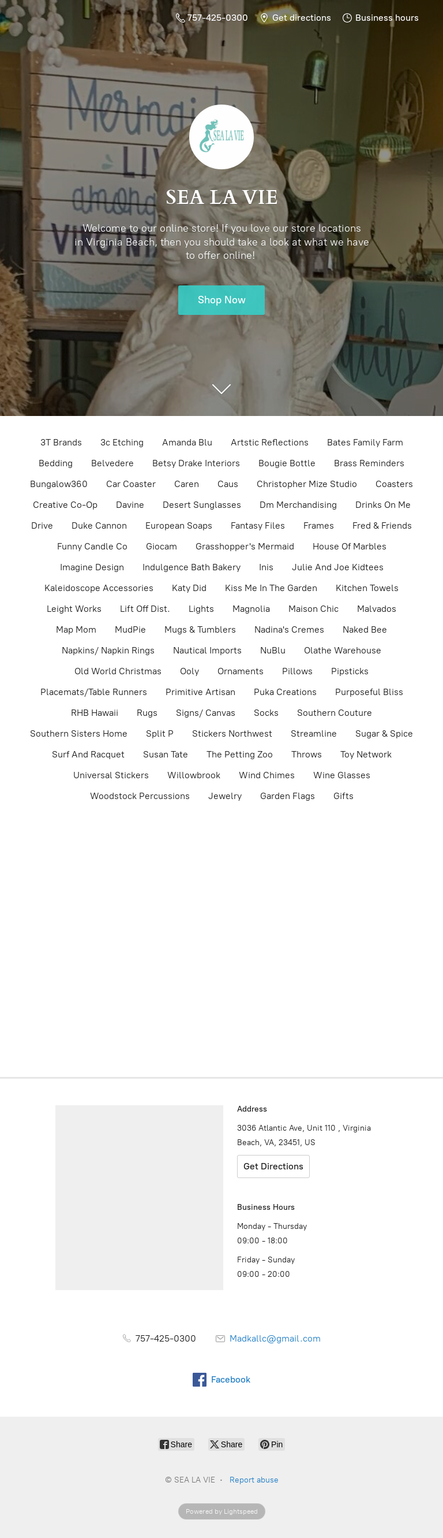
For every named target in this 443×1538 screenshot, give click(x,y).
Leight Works (74, 608)
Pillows (297, 671)
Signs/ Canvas (205, 712)
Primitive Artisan (200, 691)
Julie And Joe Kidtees (338, 567)
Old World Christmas (118, 671)
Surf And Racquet (88, 754)
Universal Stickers (111, 775)
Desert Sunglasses (202, 504)
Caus (227, 483)
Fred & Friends (382, 525)
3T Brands (61, 442)
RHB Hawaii (94, 712)
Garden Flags (287, 795)
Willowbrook (193, 775)
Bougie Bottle (287, 463)
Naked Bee (365, 629)
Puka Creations (285, 691)
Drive (42, 525)
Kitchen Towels (367, 587)
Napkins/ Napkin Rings (108, 650)
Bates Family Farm (365, 442)
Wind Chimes (267, 775)
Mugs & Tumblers (200, 629)
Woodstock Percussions (140, 795)
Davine (130, 504)
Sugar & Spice (384, 733)
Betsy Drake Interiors (196, 463)
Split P (160, 733)
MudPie (130, 629)
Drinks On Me (383, 504)
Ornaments (240, 671)
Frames (318, 525)
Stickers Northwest (232, 733)
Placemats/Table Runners (93, 691)
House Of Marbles (349, 546)
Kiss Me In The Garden (271, 587)
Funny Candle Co (92, 546)
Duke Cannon (99, 525)
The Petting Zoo (240, 754)
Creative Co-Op (65, 504)
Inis (266, 567)
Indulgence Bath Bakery (191, 567)
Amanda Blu (187, 442)
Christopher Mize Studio (307, 483)
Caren (186, 483)
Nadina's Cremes (289, 629)
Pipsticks (350, 671)
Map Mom (76, 629)
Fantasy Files (258, 525)
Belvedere (112, 463)
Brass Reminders (369, 463)
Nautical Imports (207, 650)
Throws (306, 754)
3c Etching (122, 442)
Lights (201, 608)
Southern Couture (334, 712)
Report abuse (254, 1480)
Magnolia (251, 608)
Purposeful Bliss (369, 691)
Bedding (56, 463)
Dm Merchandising (298, 504)
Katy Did (189, 587)
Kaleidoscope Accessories (98, 587)
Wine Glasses (341, 775)
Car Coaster (131, 483)
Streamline (314, 733)
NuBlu (273, 650)
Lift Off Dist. (145, 608)
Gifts (343, 795)
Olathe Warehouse (342, 650)
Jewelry (225, 795)
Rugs (147, 712)
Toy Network (366, 754)
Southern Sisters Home (78, 733)
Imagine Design (92, 567)
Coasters (394, 483)
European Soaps (178, 525)
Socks (266, 712)
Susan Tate (165, 754)
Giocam (161, 546)
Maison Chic (313, 608)
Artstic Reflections (270, 442)
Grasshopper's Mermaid (245, 546)
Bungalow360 (59, 483)
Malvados (376, 608)
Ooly (189, 671)
